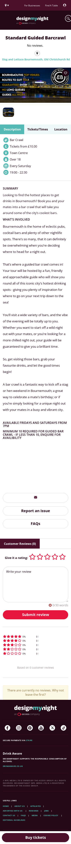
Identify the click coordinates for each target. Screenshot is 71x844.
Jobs (46, 810)
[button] (35, 636)
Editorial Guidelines (14, 820)
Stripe (29, 740)
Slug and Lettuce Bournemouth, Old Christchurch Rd (36, 59)
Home (6, 806)
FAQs (35, 523)
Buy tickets (35, 837)
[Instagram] (19, 728)
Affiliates (35, 806)
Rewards (33, 810)
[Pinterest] (30, 728)
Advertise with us (12, 810)
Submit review (35, 614)
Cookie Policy (51, 815)
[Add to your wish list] (65, 73)
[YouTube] (41, 728)
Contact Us (9, 815)
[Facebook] (7, 728)
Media (35, 815)
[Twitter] (52, 728)
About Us (19, 806)
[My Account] (65, 5)
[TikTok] (63, 728)
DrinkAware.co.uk (13, 766)
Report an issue (35, 510)
